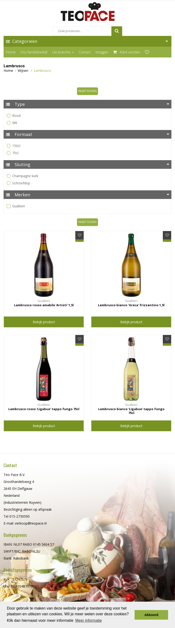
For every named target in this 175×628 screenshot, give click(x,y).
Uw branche (63, 52)
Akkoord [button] (151, 615)
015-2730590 (19, 516)
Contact (85, 52)
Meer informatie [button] (88, 620)
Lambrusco (42, 70)
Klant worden (126, 52)
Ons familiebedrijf (33, 52)
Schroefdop (18, 183)
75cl (12, 153)
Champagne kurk (22, 176)
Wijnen (23, 70)
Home (11, 52)
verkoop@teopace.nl (31, 523)
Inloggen (102, 52)
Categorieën (23, 41)
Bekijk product (44, 322)
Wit (12, 122)
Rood (14, 115)
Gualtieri (16, 206)
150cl (13, 145)
